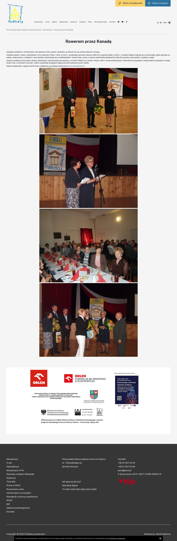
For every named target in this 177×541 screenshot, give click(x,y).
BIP (8, 504)
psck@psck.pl (124, 470)
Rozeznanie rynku (100, 22)
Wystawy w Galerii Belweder (20, 474)
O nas (47, 22)
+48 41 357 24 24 (126, 463)
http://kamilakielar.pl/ (77, 66)
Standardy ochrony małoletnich (22, 496)
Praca (90, 22)
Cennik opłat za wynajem (18, 493)
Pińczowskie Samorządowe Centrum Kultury (24, 30)
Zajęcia (54, 22)
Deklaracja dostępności (18, 508)
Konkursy (73, 22)
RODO (9, 500)
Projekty (82, 22)
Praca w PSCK (13, 485)
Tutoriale (10, 481)
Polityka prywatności (34, 534)
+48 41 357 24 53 (126, 466)
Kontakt (112, 22)
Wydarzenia (63, 22)
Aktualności (38, 22)
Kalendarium (12, 466)
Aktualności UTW (15, 470)
